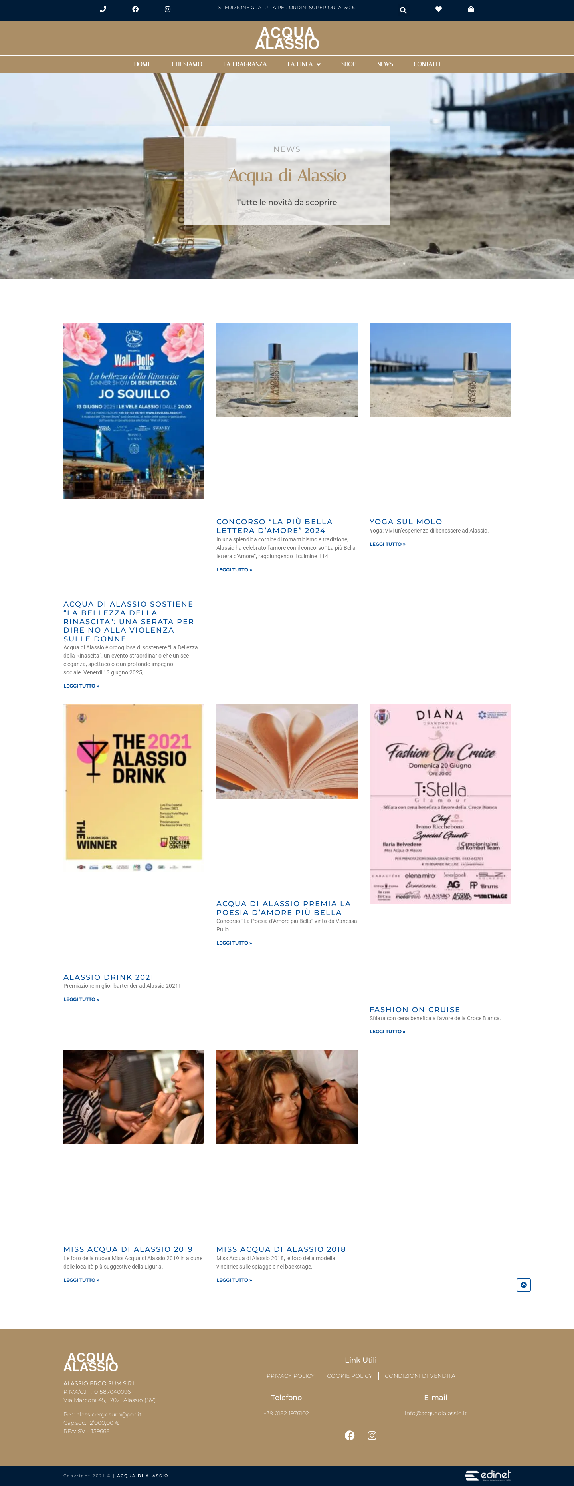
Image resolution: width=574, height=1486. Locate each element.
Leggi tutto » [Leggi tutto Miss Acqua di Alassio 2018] (234, 1280)
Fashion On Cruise (415, 1009)
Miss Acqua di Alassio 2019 (128, 1249)
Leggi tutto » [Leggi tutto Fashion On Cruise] (388, 1031)
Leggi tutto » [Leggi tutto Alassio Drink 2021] (81, 999)
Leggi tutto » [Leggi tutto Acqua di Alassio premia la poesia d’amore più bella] (234, 943)
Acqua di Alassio (142, 1475)
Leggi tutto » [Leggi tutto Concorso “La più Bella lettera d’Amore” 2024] (234, 570)
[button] (404, 10)
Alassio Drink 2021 (108, 977)
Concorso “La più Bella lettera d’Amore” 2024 (274, 526)
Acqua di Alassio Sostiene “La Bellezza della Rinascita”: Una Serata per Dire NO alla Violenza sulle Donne (128, 621)
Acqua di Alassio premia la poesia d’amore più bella (283, 908)
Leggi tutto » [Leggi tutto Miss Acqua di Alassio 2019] (81, 1280)
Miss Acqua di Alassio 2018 (281, 1249)
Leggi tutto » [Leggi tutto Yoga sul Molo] (388, 544)
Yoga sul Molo (406, 521)
